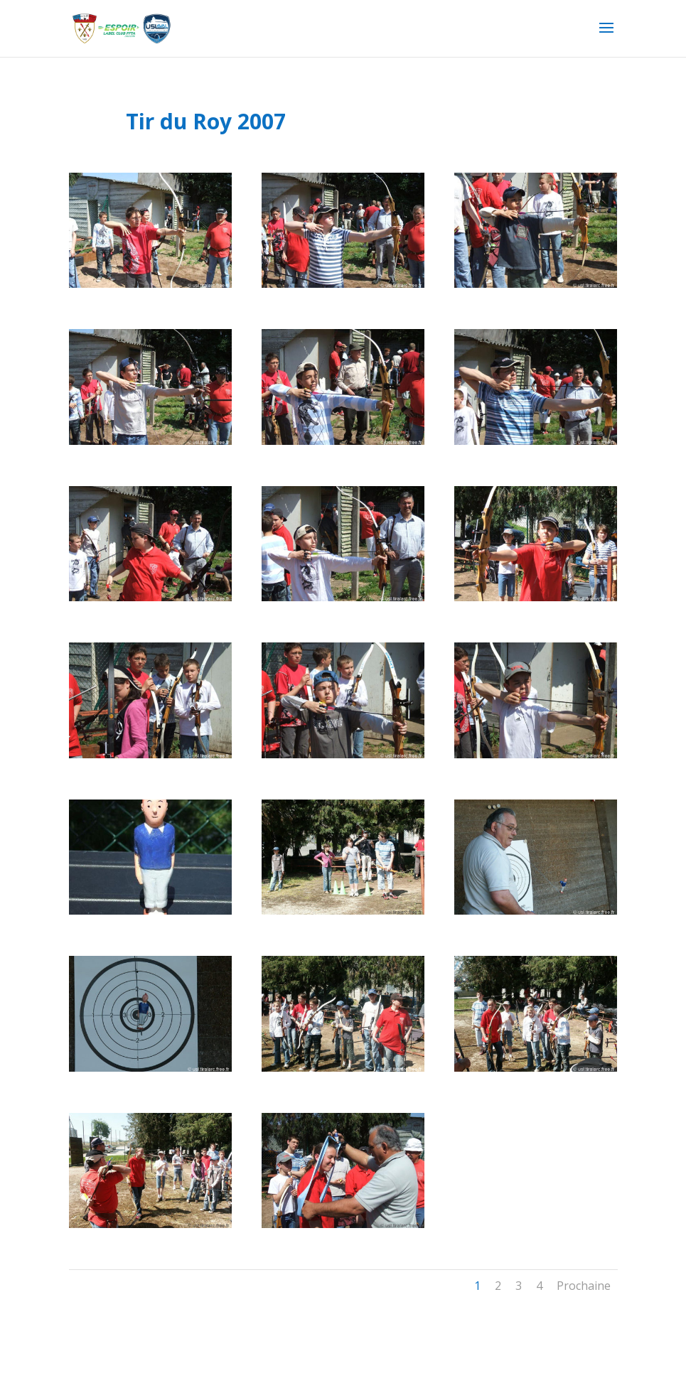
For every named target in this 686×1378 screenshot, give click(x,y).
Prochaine (584, 1285)
